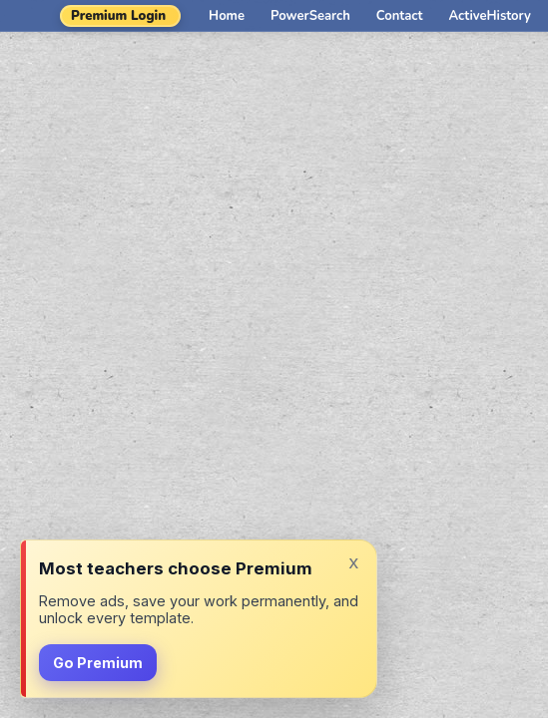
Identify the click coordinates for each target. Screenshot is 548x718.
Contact (399, 16)
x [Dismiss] (353, 561)
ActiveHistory (490, 16)
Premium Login (118, 16)
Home (227, 16)
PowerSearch (310, 16)
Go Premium (98, 662)
